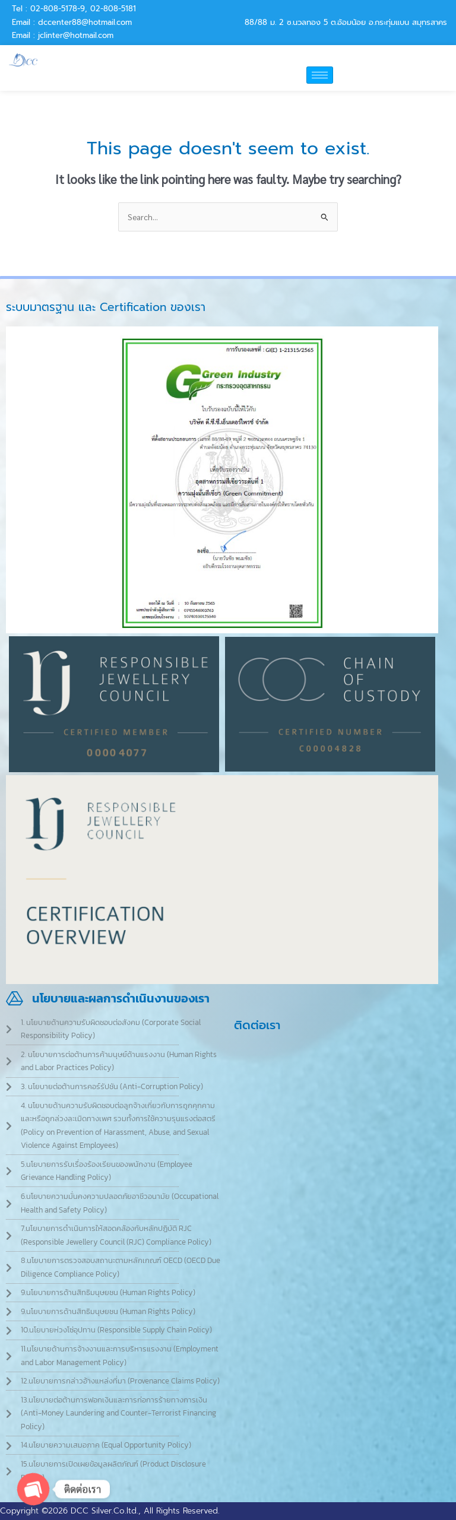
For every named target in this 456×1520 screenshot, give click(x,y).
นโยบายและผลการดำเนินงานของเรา (121, 998)
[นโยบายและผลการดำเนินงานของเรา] (14, 998)
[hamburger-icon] (319, 75)
